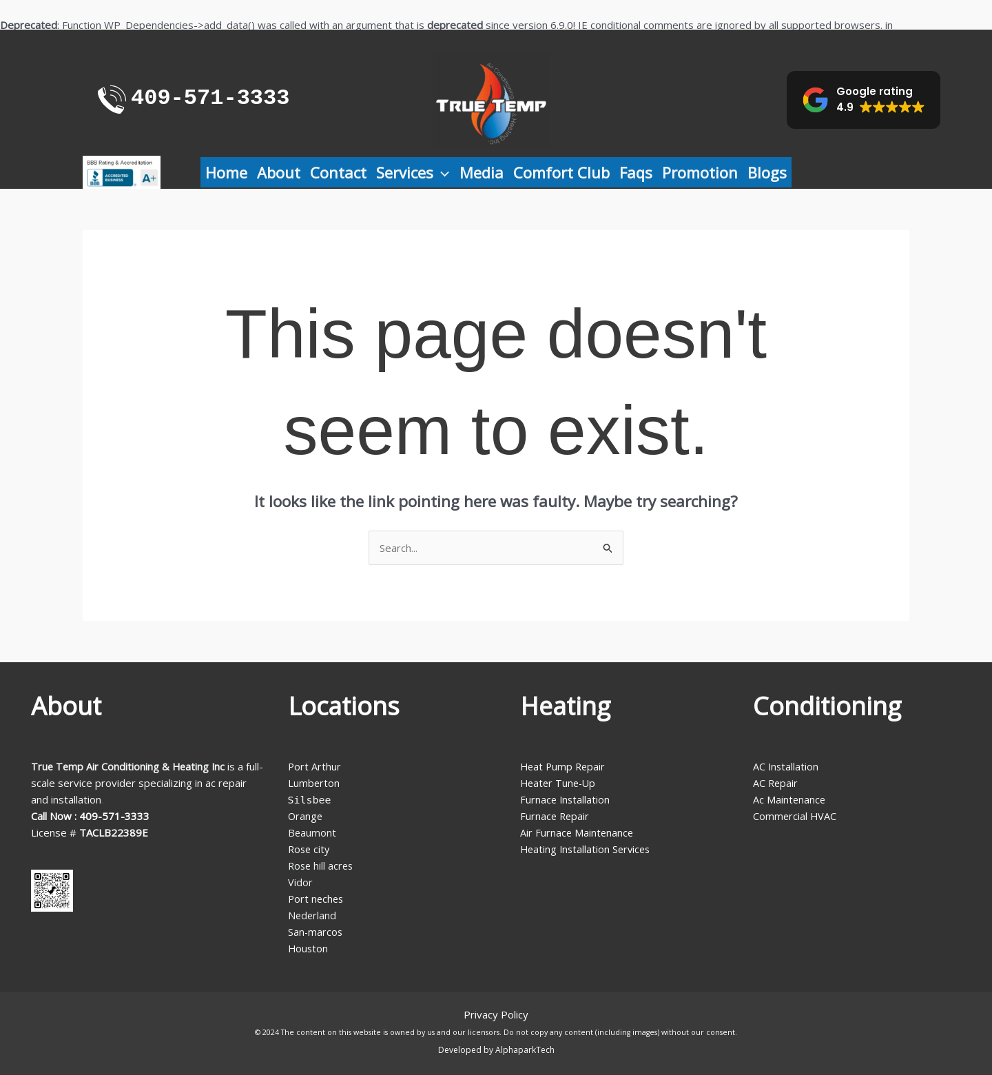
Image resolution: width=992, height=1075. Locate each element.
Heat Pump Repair (564, 766)
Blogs (767, 172)
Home (226, 172)
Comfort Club (561, 172)
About (278, 172)
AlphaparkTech (525, 1050)
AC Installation (786, 766)
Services (412, 172)
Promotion (700, 172)
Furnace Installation (566, 799)
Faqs (635, 172)
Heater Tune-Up (559, 783)
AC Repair (776, 783)
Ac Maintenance (790, 799)
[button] (863, 100)
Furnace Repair (555, 816)
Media (481, 172)
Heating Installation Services (587, 849)
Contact (338, 172)
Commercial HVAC (795, 816)
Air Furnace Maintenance (577, 832)
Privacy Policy (496, 1014)
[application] (441, 172)
